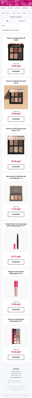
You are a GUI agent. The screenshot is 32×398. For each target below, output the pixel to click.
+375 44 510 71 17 (16, 375)
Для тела (17, 8)
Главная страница (5, 13)
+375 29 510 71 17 (16, 371)
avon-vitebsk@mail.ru (16, 377)
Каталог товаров (16, 13)
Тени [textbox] (3, 25)
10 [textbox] (25, 21)
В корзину (16, 71)
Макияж (3, 8)
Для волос (25, 8)
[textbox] (16, 30)
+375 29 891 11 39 (16, 373)
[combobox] (16, 25)
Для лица (10, 8)
